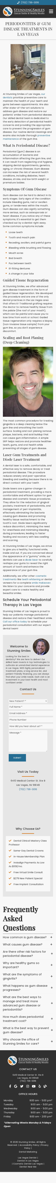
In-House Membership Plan (29, 856)
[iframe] (28, 807)
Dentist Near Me (28, 1166)
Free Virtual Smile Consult (28, 872)
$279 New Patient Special (28, 878)
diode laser (31, 559)
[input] (32, 706)
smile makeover (41, 582)
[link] (10, 1086)
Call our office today (15, 621)
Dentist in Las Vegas (28, 1160)
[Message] (28, 741)
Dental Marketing (28, 1151)
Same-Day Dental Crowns (28, 850)
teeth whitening (31, 579)
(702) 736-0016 (28, 789)
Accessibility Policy (29, 1145)
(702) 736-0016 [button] (28, 2)
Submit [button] (17, 757)
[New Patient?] (28, 701)
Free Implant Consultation (28, 884)
